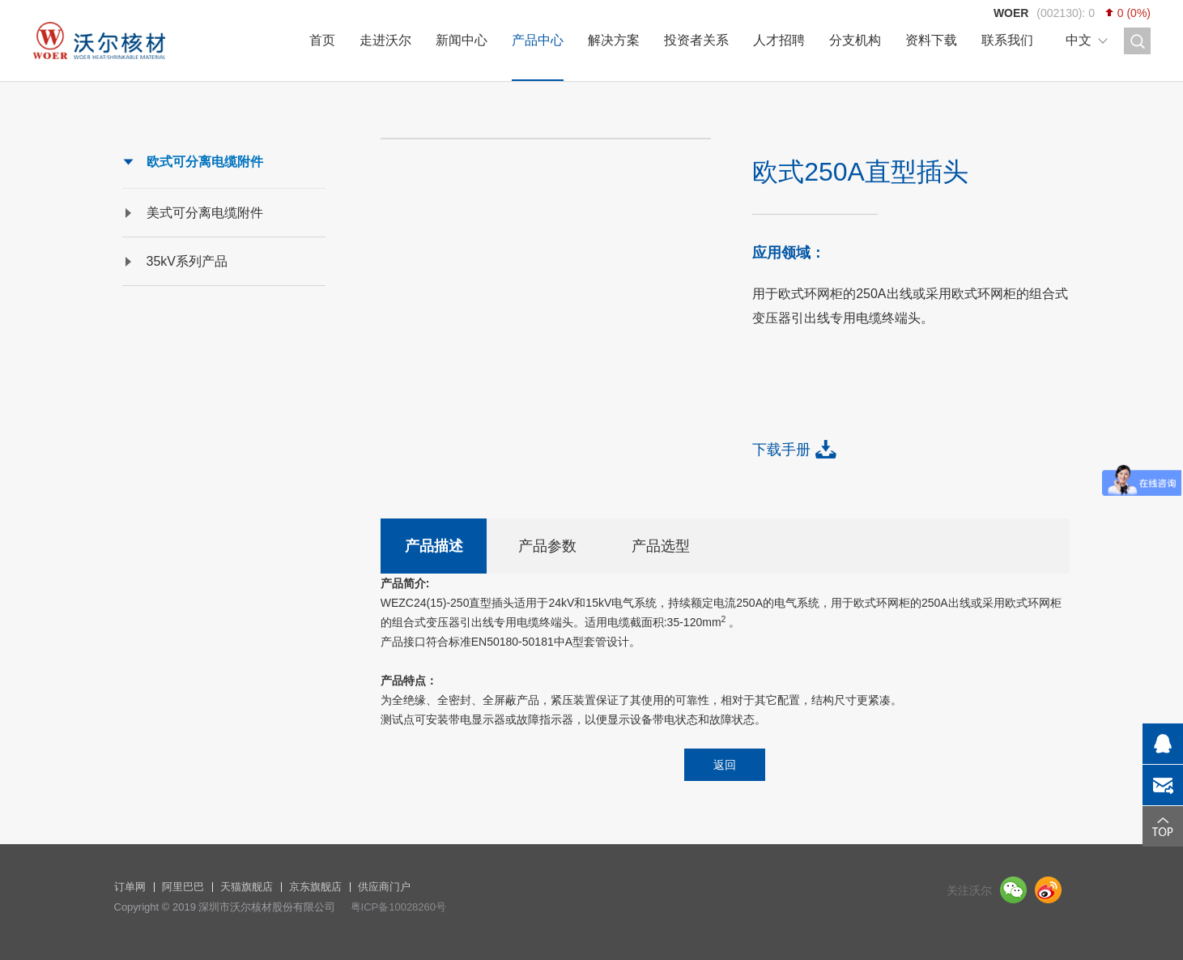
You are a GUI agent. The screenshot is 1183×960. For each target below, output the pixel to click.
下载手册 (781, 450)
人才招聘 (779, 40)
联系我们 (1007, 40)
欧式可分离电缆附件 (205, 162)
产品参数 (547, 546)
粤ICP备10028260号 (399, 907)
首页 (322, 40)
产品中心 (538, 40)
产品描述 (434, 546)
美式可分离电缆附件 (205, 213)
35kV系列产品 (187, 261)
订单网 (130, 886)
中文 (1079, 40)
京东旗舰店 (315, 886)
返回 (724, 764)
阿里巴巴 (183, 886)
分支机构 (855, 40)
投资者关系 (696, 40)
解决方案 (614, 40)
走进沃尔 (385, 40)
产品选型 (661, 546)
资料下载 (931, 40)
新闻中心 (461, 40)
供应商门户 (384, 886)
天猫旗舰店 (246, 886)
